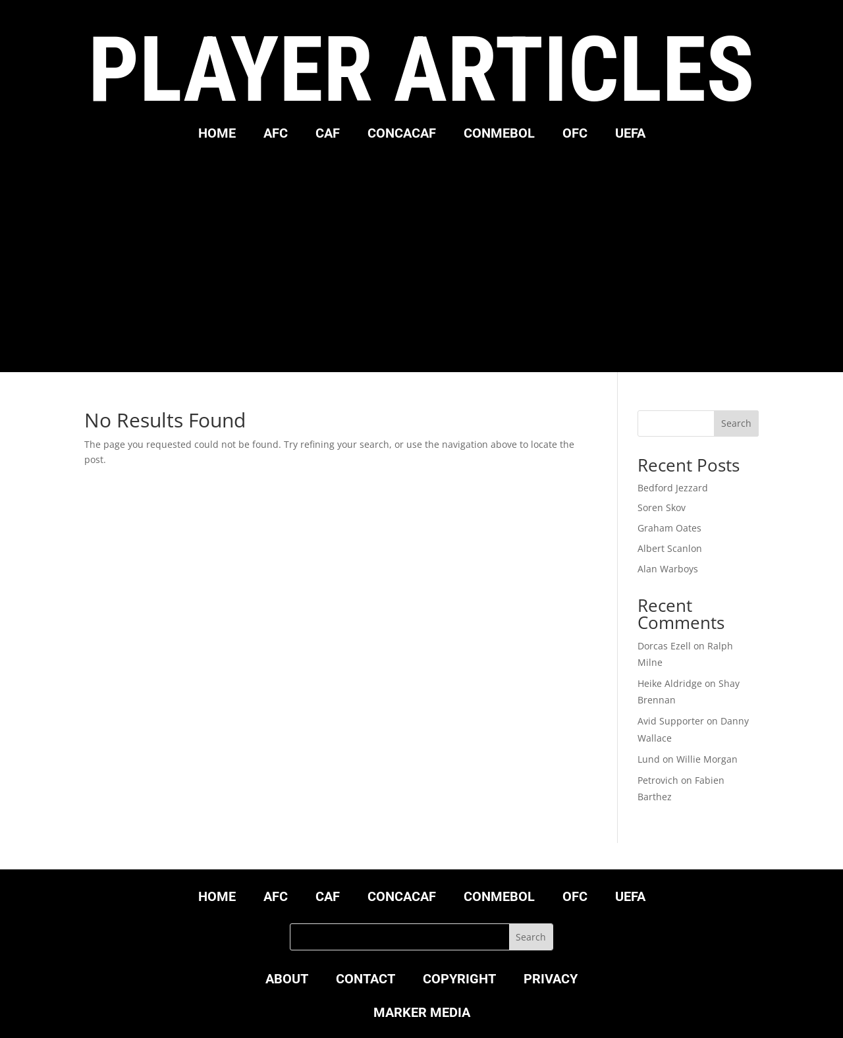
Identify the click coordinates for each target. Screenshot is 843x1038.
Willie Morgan (707, 759)
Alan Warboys (668, 568)
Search (736, 423)
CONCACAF (401, 134)
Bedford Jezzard (673, 487)
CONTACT (365, 980)
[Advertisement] (421, 253)
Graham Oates (669, 528)
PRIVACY (551, 980)
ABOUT (286, 980)
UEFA (630, 134)
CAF (327, 134)
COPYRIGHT (459, 980)
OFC (574, 134)
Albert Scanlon (670, 548)
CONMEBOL (499, 134)
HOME (217, 134)
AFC (275, 134)
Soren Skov (662, 507)
